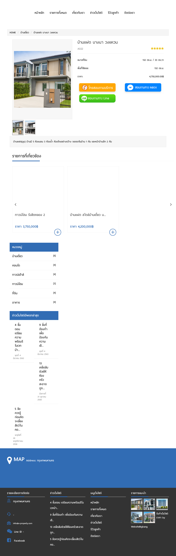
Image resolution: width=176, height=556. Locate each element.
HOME (13, 33)
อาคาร (16, 302)
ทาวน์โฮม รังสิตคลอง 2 (30, 214)
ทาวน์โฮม (17, 284)
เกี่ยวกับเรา (78, 12)
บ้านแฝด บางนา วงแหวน (46, 33)
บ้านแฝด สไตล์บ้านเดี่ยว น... (88, 214)
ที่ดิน (14, 293)
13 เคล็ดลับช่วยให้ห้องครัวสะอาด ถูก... (43, 376)
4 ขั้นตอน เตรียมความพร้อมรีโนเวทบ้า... (19, 337)
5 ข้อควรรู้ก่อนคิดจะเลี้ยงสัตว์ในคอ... (19, 419)
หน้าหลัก (39, 12)
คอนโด (16, 265)
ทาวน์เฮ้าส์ (18, 274)
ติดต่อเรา (129, 12)
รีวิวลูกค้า (113, 12)
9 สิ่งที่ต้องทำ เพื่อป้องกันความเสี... (43, 335)
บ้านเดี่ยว (24, 33)
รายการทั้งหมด (58, 12)
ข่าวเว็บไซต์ (96, 12)
